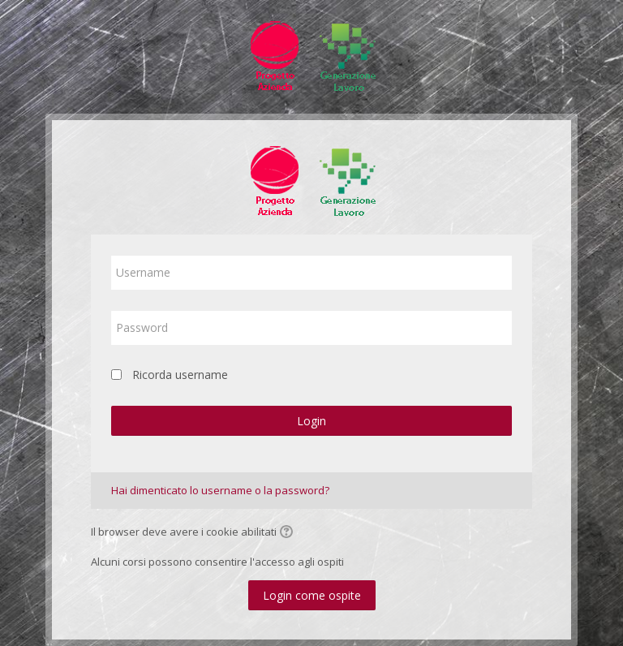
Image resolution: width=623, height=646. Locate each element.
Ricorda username (180, 374)
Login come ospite (312, 595)
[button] (289, 533)
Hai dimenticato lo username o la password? (220, 490)
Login (311, 421)
